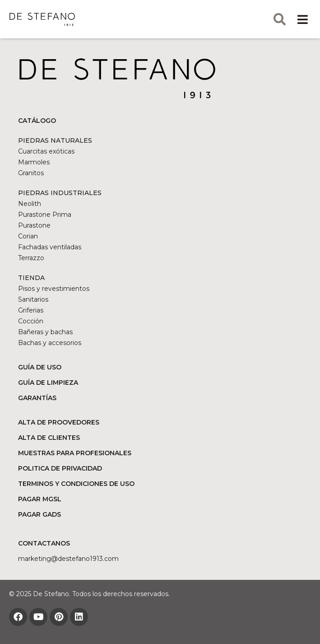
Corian (28, 236)
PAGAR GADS (39, 514)
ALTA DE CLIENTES (49, 438)
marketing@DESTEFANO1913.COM (68, 559)
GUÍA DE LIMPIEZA (48, 382)
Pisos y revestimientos (53, 289)
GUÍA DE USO (39, 367)
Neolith (29, 204)
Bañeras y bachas (45, 332)
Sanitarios (33, 299)
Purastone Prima (44, 214)
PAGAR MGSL (39, 499)
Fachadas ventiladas (49, 247)
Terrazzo (31, 258)
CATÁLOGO (37, 121)
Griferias (30, 310)
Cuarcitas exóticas (46, 151)
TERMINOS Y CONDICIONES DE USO (76, 484)
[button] (303, 19)
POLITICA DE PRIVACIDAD (60, 468)
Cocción (30, 321)
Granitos (31, 173)
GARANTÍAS (37, 398)
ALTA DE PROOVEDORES (58, 422)
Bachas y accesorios (49, 343)
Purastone (34, 225)
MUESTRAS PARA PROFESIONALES (74, 453)
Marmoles (34, 162)
